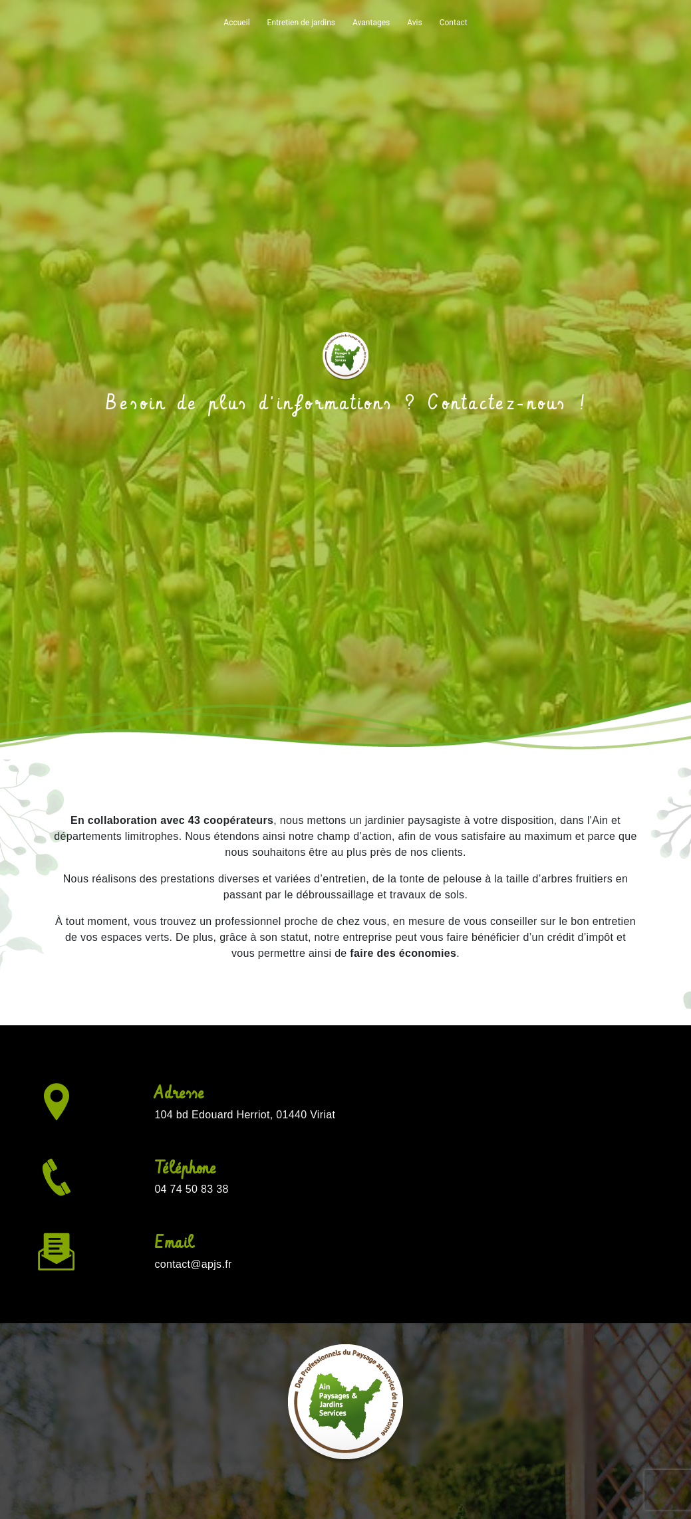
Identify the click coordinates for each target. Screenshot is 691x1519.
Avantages (371, 22)
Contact (454, 22)
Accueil (236, 22)
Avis (414, 22)
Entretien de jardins (301, 22)
